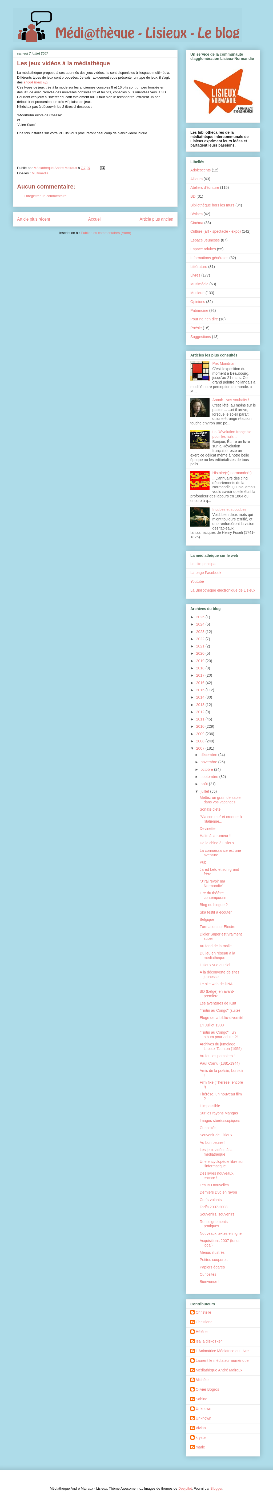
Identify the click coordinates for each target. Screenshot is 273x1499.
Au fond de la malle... (217, 946)
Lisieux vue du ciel (215, 965)
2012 (201, 712)
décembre (209, 755)
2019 (201, 661)
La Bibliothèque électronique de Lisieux (222, 590)
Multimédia (40, 173)
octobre (207, 769)
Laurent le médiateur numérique (222, 1360)
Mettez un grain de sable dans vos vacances (220, 799)
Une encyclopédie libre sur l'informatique (222, 1163)
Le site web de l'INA (216, 984)
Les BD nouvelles (214, 1185)
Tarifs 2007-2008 (213, 1207)
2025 (201, 617)
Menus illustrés (212, 1252)
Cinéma (196, 223)
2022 (201, 639)
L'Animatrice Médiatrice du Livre (222, 1351)
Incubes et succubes (229, 509)
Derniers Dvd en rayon (218, 1192)
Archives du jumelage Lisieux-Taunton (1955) (221, 1046)
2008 (201, 741)
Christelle (203, 1312)
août (204, 784)
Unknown (203, 1408)
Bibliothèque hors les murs (212, 205)
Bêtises (196, 214)
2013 (201, 705)
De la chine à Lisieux (217, 843)
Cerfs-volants (211, 1200)
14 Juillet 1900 (212, 1025)
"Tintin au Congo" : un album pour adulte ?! (219, 1034)
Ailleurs (196, 179)
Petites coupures (213, 1260)
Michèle (202, 1380)
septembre (209, 777)
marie (200, 1447)
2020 (201, 653)
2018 (201, 668)
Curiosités (208, 1128)
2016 (201, 683)
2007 (201, 748)
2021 (201, 646)
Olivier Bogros (207, 1389)
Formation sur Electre (217, 927)
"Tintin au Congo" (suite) (220, 1010)
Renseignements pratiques (214, 1224)
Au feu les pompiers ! (217, 1056)
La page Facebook (205, 572)
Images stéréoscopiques (220, 1120)
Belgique (207, 919)
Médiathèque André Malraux (219, 1370)
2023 (201, 632)
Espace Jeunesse (205, 240)
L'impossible (210, 1106)
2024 (201, 624)
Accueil (95, 219)
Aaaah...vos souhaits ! (230, 400)
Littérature (198, 266)
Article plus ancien (156, 219)
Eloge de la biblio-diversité (221, 1017)
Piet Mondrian (223, 363)
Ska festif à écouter (216, 912)
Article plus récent (33, 219)
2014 (201, 697)
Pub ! (204, 862)
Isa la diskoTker (209, 1341)
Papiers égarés (212, 1267)
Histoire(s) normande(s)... (233, 473)
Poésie (196, 328)
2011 (201, 719)
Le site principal (203, 564)
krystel (201, 1437)
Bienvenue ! (209, 1281)
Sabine (201, 1399)
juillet (205, 791)
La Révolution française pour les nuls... (231, 434)
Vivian (201, 1428)
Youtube (197, 581)
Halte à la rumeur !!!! (217, 836)
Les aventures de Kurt (218, 1003)
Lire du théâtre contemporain (213, 895)
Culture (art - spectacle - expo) (215, 231)
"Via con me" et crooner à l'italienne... (221, 819)
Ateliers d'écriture (204, 187)
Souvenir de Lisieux (216, 1135)
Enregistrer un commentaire (45, 196)
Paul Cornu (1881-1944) (220, 1063)
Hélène (201, 1331)
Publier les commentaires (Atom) (106, 233)
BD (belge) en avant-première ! (217, 993)
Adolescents (200, 170)
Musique (197, 293)
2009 (201, 734)
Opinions (197, 302)
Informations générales (209, 258)
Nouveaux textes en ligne (221, 1233)
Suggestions (200, 337)
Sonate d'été (210, 809)
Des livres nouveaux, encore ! (217, 1175)
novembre (209, 762)
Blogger (216, 1488)
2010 (201, 726)
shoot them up (36, 82)
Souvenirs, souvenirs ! (218, 1214)
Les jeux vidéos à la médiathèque (216, 1152)
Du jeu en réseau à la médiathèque (217, 955)
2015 (201, 690)
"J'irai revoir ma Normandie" (212, 883)
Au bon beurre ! (213, 1142)
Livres (195, 275)
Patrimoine (199, 310)
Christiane (204, 1322)
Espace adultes (203, 249)
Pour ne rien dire (204, 319)
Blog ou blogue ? (214, 905)
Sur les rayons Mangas (219, 1113)
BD (192, 196)
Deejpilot (185, 1488)
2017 (201, 675)
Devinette (207, 828)
